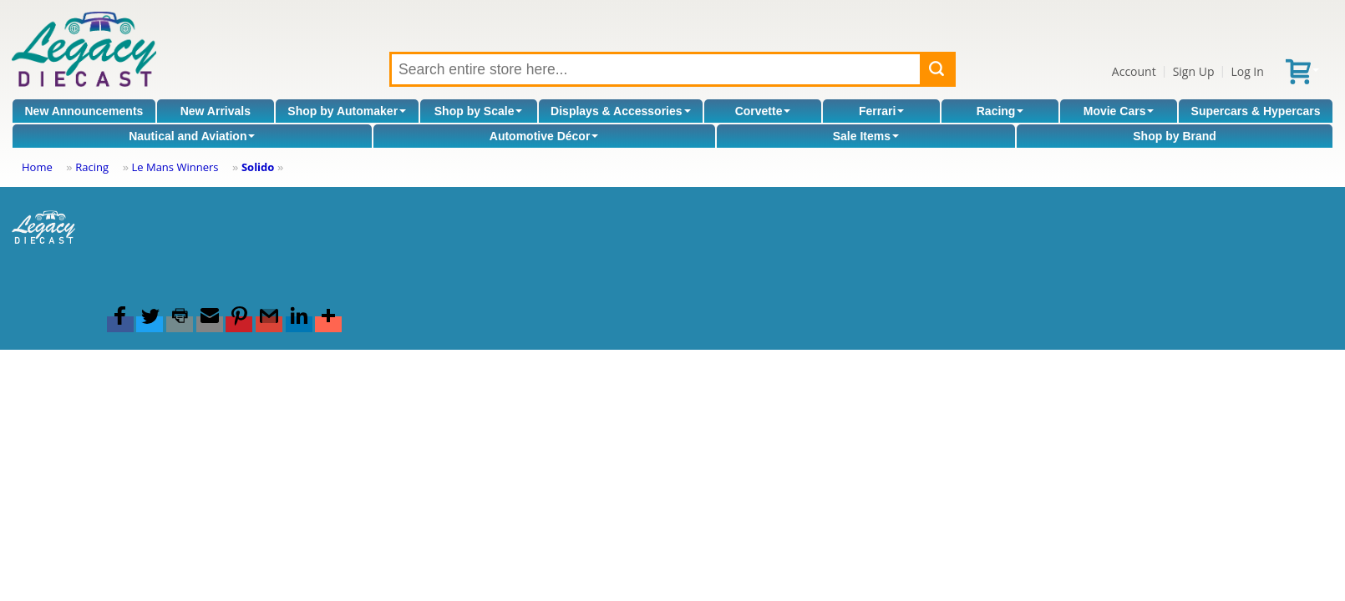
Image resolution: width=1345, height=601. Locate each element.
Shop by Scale (478, 111)
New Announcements (84, 111)
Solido (257, 166)
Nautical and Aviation (192, 136)
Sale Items (866, 136)
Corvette (763, 111)
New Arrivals (215, 111)
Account (1134, 71)
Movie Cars (1119, 111)
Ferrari (881, 111)
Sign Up (1194, 71)
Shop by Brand (1174, 136)
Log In (1247, 71)
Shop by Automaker (346, 111)
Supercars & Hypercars (1256, 111)
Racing (1000, 111)
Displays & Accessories (620, 111)
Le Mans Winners (174, 166)
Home (37, 166)
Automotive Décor (544, 136)
